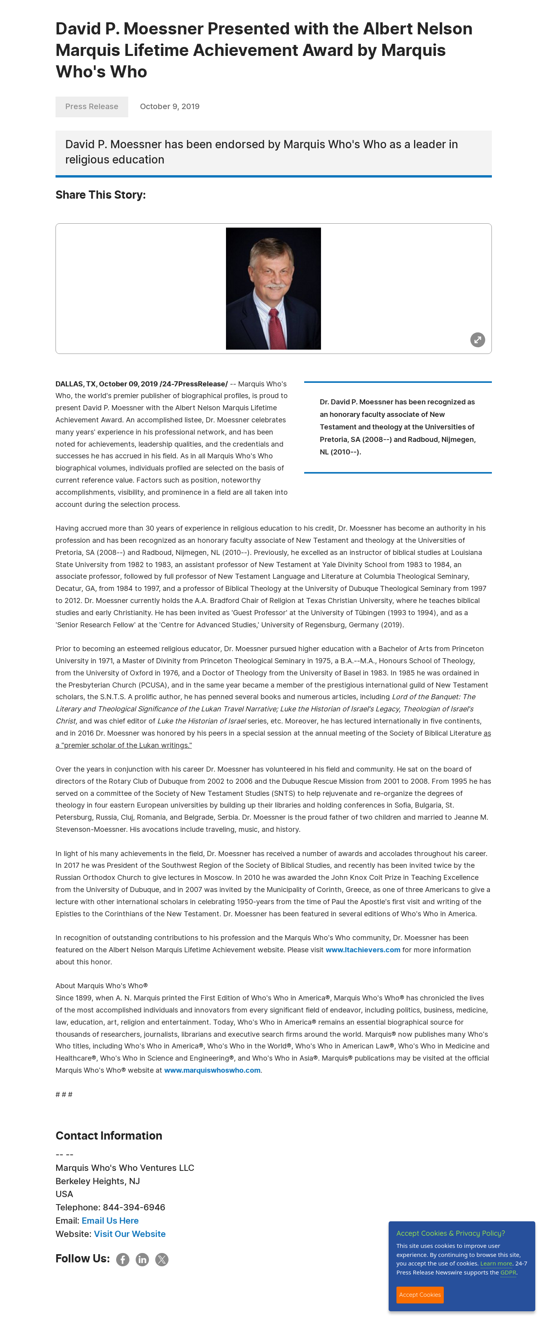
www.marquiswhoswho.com (212, 1070)
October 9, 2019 (170, 107)
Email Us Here (110, 1221)
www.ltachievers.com (363, 950)
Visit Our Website (130, 1234)
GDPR (508, 1272)
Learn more (497, 1263)
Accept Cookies (420, 1294)
